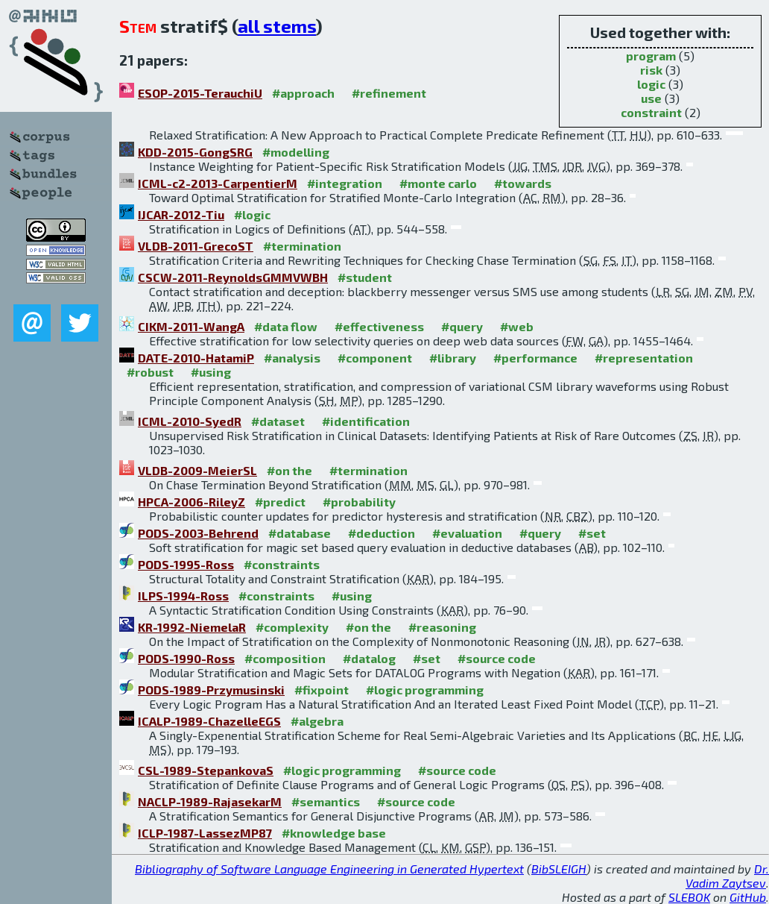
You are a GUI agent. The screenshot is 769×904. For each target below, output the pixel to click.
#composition (285, 658)
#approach (303, 93)
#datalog (369, 658)
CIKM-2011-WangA (191, 326)
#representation (644, 358)
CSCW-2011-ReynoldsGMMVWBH (233, 277)
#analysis (292, 358)
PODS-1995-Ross (186, 564)
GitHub (748, 897)
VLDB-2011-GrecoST (195, 246)
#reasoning (442, 627)
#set (592, 533)
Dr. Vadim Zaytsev (727, 875)
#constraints (282, 564)
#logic (252, 214)
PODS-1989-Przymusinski (211, 689)
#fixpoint (321, 689)
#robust (150, 372)
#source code (497, 658)
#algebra (317, 721)
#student (365, 277)
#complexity (292, 627)
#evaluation (467, 533)
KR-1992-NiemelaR (192, 627)
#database (299, 533)
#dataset (278, 421)
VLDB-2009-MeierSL (197, 470)
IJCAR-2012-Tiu (181, 214)
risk (651, 70)
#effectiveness (379, 326)
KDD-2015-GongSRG (195, 152)
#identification (366, 421)
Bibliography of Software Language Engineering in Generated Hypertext (329, 868)
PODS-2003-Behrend (198, 533)
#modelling (295, 152)
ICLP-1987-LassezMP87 (205, 833)
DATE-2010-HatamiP (196, 358)
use (651, 98)
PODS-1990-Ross (186, 658)
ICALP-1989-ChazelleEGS (209, 721)
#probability (359, 502)
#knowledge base (334, 833)
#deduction (381, 533)
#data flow (285, 326)
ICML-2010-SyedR (189, 421)
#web (517, 326)
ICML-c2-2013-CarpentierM (217, 183)
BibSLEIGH (558, 868)
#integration (344, 183)
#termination (302, 246)
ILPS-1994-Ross (183, 595)
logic (651, 84)
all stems (277, 26)
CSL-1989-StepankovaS (205, 770)
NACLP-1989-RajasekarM (210, 801)
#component (375, 358)
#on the (289, 470)
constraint (651, 112)
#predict (280, 502)
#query (462, 326)
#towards (522, 183)
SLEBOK (689, 897)
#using (211, 372)
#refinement (389, 93)
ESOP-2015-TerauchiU (200, 93)
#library (452, 358)
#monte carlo (438, 183)
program (651, 55)
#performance (535, 358)
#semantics (325, 801)
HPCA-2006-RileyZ (191, 502)
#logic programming (425, 689)
